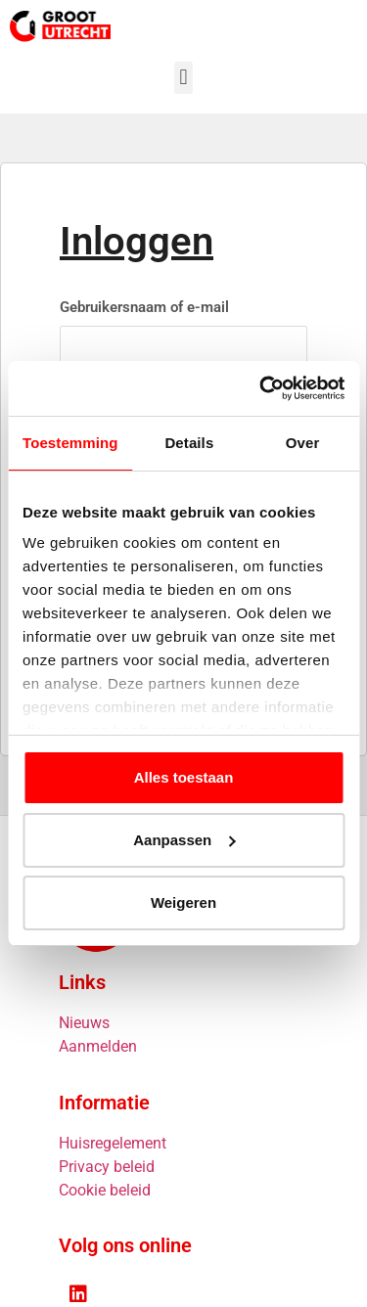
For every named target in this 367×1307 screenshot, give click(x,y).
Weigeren (183, 902)
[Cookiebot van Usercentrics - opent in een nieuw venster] (261, 388)
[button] (183, 78)
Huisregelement (112, 1143)
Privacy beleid (107, 1166)
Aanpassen (184, 840)
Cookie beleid (105, 1190)
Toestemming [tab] (70, 442)
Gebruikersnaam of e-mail (144, 307)
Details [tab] (188, 442)
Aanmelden (98, 1046)
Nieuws (84, 1023)
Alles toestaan (184, 777)
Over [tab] (303, 442)
